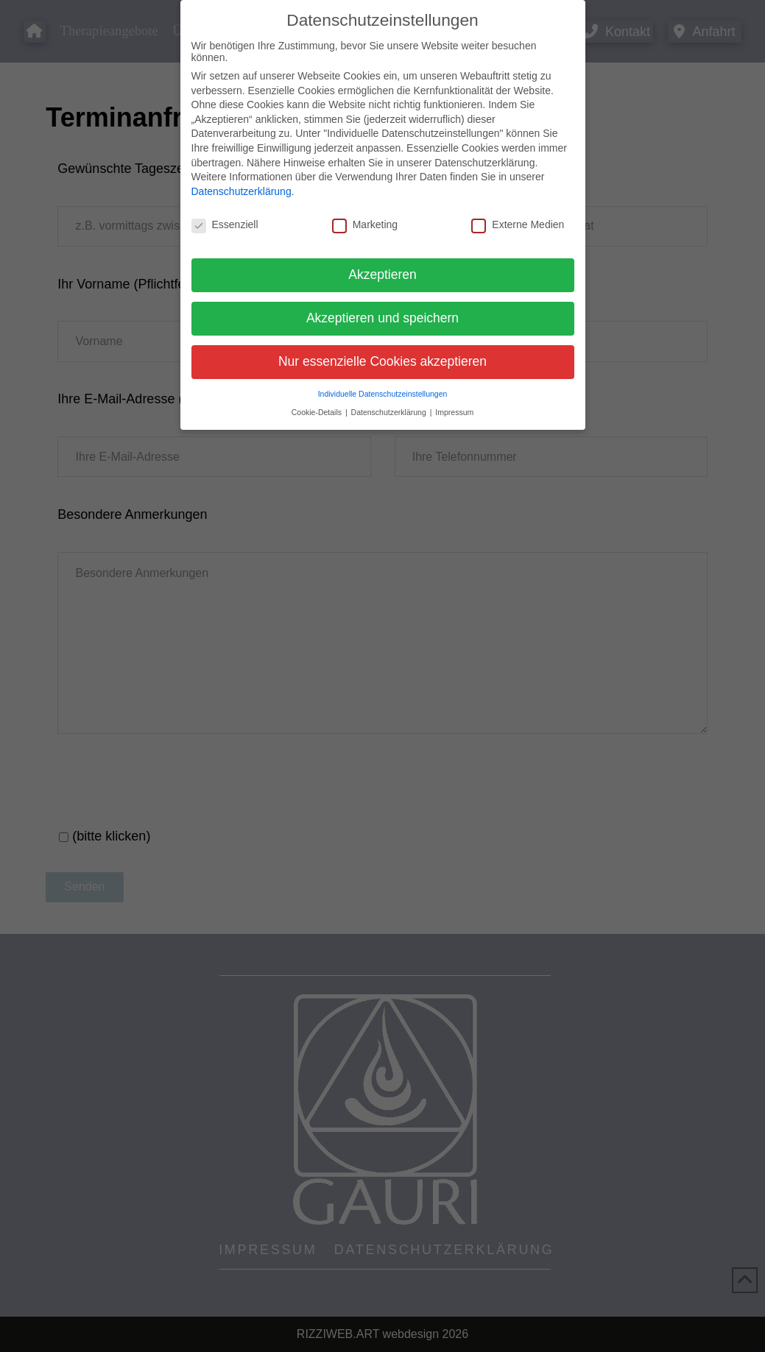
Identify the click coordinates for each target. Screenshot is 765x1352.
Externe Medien (517, 224)
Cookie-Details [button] (318, 412)
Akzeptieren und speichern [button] (382, 318)
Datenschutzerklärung (241, 191)
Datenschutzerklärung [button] (390, 412)
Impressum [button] (454, 412)
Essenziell (224, 224)
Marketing (365, 224)
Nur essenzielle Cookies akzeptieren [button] (382, 361)
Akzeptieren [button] (382, 274)
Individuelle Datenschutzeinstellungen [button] (383, 393)
